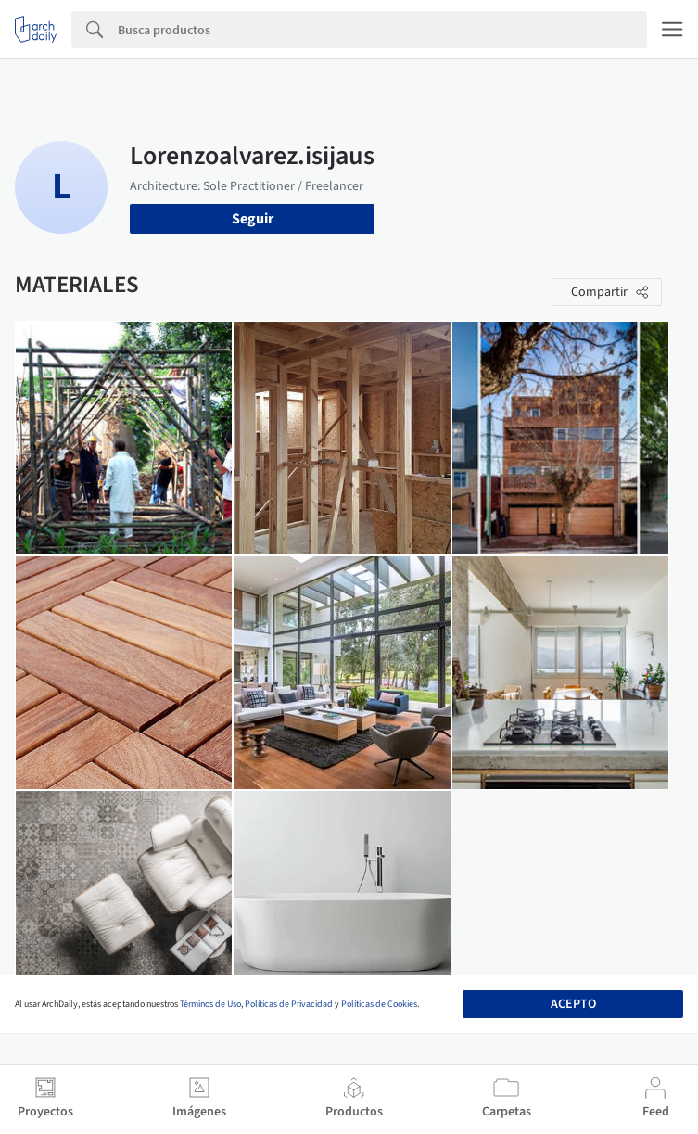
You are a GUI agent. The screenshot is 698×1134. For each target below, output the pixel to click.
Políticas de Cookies (379, 1004)
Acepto (573, 1004)
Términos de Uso (210, 1004)
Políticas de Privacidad (289, 1004)
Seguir (252, 219)
